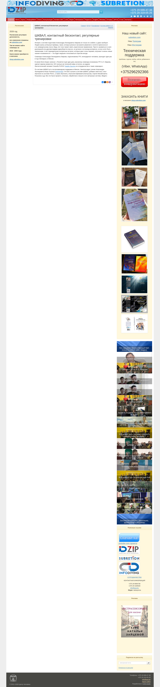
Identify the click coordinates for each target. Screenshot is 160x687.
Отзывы (109, 20)
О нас (121, 20)
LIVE (66, 20)
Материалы (79, 20)
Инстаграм (137, 45)
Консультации (48, 20)
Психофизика (95, 25)
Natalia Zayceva (70, 66)
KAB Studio (146, 684)
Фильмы (102, 20)
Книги (40, 20)
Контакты (128, 20)
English (95, 20)
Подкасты (88, 20)
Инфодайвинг (31, 20)
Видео (71, 20)
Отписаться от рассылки (126, 668)
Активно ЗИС (58, 20)
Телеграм (137, 41)
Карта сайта (146, 682)
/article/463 (59, 71)
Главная (11, 20)
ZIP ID (116, 20)
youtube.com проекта (128, 543)
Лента (17, 20)
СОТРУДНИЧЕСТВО (134, 577)
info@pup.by (134, 588)
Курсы (23, 20)
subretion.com (17, 42)
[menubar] (69, 19)
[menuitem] (11, 19)
